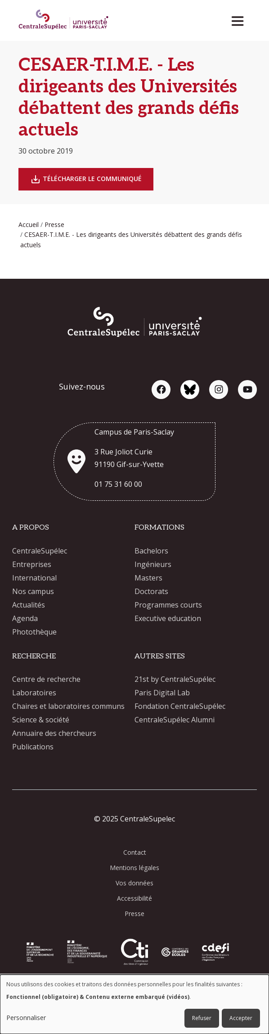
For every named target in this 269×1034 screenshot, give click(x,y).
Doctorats (151, 591)
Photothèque (34, 632)
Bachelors (151, 551)
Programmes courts (168, 605)
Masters (148, 578)
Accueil (28, 224)
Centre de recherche (46, 679)
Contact (134, 852)
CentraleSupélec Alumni (174, 720)
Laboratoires (34, 693)
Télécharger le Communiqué (86, 179)
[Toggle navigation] (240, 19)
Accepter (240, 1018)
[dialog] (134, 1004)
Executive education (167, 618)
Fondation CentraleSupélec (179, 706)
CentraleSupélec (39, 551)
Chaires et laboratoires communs (68, 706)
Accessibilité (134, 898)
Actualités (28, 605)
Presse (54, 224)
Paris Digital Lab (162, 693)
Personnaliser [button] (26, 1017)
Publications (33, 747)
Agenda (25, 618)
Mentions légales (134, 867)
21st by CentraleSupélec (174, 679)
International (34, 578)
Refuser (201, 1018)
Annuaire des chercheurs (54, 733)
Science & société (40, 720)
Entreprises (31, 564)
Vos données (134, 883)
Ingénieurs (152, 564)
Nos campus (33, 591)
